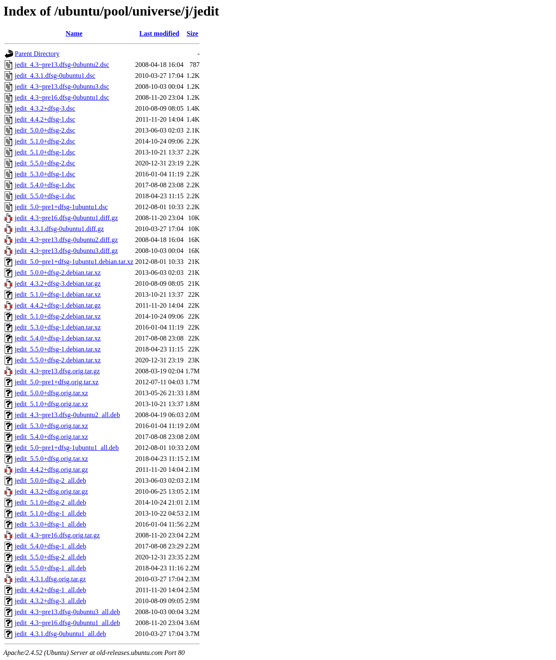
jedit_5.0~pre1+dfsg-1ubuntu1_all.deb (67, 447)
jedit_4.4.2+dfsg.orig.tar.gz (51, 469)
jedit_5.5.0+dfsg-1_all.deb (50, 568)
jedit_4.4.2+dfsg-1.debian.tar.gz (58, 305)
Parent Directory (37, 53)
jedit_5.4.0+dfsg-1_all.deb (50, 546)
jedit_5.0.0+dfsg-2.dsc (45, 130)
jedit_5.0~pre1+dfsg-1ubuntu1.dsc (61, 206)
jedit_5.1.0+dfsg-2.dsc (45, 141)
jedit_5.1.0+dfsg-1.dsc (45, 152)
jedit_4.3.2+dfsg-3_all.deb (50, 600)
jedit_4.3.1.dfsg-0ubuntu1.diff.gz (59, 228)
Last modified (159, 33)
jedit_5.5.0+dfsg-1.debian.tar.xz (58, 349)
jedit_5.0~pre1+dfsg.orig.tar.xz (57, 382)
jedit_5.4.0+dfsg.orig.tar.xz (51, 436)
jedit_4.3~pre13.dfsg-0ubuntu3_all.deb (67, 611)
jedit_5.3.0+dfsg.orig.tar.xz (51, 425)
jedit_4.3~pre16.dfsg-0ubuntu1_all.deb (67, 622)
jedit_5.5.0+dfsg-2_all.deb (50, 557)
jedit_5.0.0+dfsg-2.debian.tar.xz (58, 272)
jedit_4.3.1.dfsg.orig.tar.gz (50, 579)
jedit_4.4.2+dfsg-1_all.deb (50, 589)
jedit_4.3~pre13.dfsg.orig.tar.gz (57, 371)
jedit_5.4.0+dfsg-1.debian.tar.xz (58, 338)
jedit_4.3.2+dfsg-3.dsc (45, 108)
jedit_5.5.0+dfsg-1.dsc (45, 196)
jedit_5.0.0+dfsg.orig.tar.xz (51, 393)
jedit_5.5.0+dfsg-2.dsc (45, 163)
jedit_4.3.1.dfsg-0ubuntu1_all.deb (60, 633)
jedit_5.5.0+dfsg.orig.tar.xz (51, 458)
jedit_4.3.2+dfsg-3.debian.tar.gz (58, 283)
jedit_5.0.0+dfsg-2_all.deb (50, 480)
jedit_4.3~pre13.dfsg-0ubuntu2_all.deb (67, 414)
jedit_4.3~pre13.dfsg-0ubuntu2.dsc (62, 64)
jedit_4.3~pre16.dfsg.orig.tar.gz (57, 535)
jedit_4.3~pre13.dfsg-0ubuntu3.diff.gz (66, 250)
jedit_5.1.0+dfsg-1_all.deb (50, 513)
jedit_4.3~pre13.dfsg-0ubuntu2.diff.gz (66, 239)
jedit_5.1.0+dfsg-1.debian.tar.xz (58, 294)
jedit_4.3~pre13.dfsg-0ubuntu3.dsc (62, 86)
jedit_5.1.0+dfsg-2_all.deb (50, 502)
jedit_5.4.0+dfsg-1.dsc (45, 185)
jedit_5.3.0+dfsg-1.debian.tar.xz (58, 327)
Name (74, 33)
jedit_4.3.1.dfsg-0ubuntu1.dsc (55, 75)
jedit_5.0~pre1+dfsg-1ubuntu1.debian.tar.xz (74, 261)
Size (192, 33)
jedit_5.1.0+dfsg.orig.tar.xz (51, 403)
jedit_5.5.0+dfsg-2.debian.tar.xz (58, 360)
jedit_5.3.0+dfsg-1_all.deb (50, 524)
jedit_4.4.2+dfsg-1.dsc (45, 119)
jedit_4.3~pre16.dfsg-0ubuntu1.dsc (62, 97)
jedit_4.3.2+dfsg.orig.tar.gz (51, 491)
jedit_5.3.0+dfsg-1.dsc (45, 174)
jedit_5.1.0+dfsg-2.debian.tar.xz (58, 316)
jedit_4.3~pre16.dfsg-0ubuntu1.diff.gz (66, 217)
